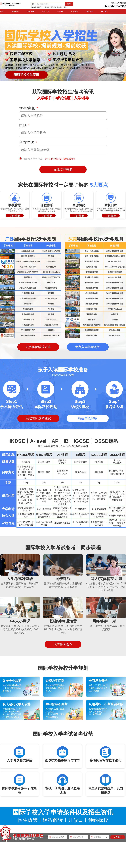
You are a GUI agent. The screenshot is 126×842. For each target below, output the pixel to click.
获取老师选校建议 (38, 418)
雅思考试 (53, 7)
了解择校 (15, 215)
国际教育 (15, 11)
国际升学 (39, 7)
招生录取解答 (87, 418)
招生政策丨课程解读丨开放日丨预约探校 (63, 820)
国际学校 (89, 11)
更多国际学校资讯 (38, 347)
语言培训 (45, 11)
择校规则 (59, 7)
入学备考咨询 (63, 644)
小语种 (66, 7)
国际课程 (30, 11)
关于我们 (104, 11)
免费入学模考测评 (87, 347)
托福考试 (46, 7)
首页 (2, 11)
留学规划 (74, 11)
